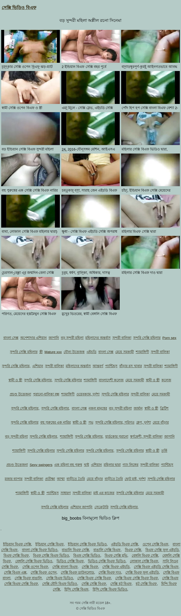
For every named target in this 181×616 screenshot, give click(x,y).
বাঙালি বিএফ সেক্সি (75, 550)
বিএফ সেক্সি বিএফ (16, 555)
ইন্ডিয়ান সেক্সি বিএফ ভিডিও (87, 544)
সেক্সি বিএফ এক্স (15, 572)
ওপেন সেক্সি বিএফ (155, 544)
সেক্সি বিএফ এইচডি (115, 567)
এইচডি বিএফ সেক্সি (124, 544)
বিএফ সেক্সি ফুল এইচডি (162, 550)
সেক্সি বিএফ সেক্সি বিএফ (94, 578)
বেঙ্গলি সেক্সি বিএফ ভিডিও (34, 561)
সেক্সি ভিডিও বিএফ (19, 7)
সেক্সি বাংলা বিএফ (64, 567)
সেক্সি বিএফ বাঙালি (28, 578)
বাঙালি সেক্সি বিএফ (106, 550)
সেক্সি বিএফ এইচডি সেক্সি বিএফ (156, 567)
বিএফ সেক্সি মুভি (116, 555)
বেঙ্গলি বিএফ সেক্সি (145, 555)
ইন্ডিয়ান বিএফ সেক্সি (17, 544)
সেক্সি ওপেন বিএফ (35, 567)
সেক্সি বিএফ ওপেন (43, 572)
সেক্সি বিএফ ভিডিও (59, 578)
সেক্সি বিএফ (90, 567)
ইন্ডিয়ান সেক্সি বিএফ (49, 544)
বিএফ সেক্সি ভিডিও (86, 555)
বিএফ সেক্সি (133, 550)
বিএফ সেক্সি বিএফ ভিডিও (51, 555)
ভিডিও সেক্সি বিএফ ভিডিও (107, 561)
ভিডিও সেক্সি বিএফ (70, 561)
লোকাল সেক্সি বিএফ (144, 561)
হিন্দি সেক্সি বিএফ (76, 589)
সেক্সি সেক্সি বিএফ (94, 584)
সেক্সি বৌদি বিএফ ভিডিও (59, 584)
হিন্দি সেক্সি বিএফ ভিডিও (110, 589)
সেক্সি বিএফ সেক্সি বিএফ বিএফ (136, 578)
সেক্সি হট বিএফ (120, 584)
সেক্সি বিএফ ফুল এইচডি (142, 572)
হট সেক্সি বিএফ (146, 584)
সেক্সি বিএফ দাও (110, 572)
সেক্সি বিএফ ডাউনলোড (77, 572)
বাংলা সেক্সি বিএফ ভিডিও (40, 550)
